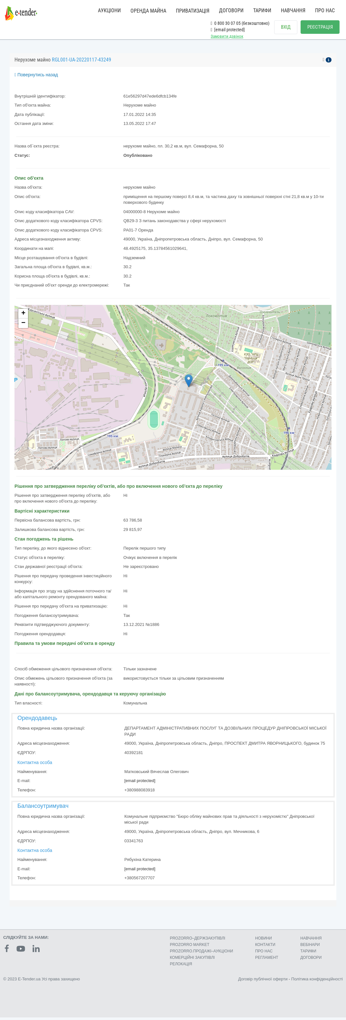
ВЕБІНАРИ (310, 947)
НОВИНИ (263, 941)
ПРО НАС (325, 10)
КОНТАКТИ (265, 947)
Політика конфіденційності (317, 981)
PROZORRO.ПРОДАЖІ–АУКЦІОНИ (201, 953)
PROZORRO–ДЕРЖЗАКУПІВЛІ (197, 941)
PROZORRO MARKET (189, 947)
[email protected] (139, 783)
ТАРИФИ (262, 10)
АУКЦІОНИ (109, 10)
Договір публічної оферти (262, 981)
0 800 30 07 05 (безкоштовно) (240, 23)
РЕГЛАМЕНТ (266, 960)
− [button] (23, 326)
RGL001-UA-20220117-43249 (81, 62)
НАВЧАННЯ (293, 10)
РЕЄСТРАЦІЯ (320, 27)
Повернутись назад (36, 77)
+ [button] (23, 316)
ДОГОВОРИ (231, 10)
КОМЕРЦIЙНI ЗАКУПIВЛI (192, 960)
